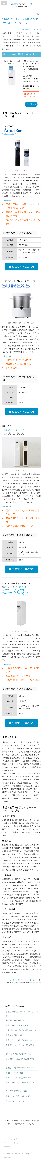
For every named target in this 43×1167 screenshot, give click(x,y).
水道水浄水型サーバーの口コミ (20, 1096)
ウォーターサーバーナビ (14, 1153)
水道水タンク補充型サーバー (19, 1040)
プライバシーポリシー (12, 1143)
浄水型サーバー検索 (15, 1020)
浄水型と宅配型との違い (17, 1091)
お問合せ (6, 1146)
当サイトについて (10, 1139)
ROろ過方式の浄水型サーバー (19, 1054)
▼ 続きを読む (7, 200)
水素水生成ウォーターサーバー (20, 1067)
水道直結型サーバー (15, 1035)
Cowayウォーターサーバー (18, 1101)
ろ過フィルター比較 (15, 1072)
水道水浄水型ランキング (17, 1025)
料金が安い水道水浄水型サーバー (21, 1030)
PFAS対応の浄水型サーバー (18, 1077)
